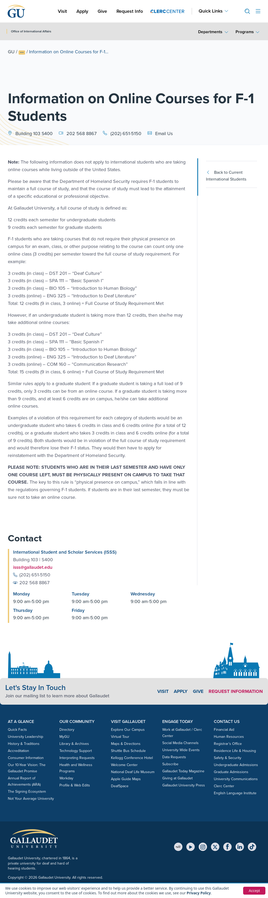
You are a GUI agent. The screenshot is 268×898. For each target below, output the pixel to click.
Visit (62, 11)
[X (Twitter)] (215, 847)
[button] (245, 11)
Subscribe (170, 764)
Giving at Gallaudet (177, 778)
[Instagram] (203, 847)
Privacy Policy (199, 892)
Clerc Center (224, 786)
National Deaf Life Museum (132, 772)
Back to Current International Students (226, 175)
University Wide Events (181, 750)
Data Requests (174, 757)
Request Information (235, 691)
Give (102, 11)
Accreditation (18, 751)
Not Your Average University (31, 798)
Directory (66, 729)
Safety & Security (227, 758)
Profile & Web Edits (74, 785)
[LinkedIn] (240, 847)
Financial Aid (224, 729)
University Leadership (25, 736)
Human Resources (229, 736)
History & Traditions (24, 743)
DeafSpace (120, 786)
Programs (245, 32)
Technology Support (75, 751)
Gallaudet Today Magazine (183, 771)
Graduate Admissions (231, 772)
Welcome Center (124, 765)
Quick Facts (17, 729)
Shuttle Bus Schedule (128, 751)
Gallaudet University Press (183, 785)
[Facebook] (227, 847)
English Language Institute (235, 793)
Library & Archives (74, 743)
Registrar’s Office (228, 743)
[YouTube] (190, 847)
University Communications (236, 779)
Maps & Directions (126, 743)
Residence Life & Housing (235, 751)
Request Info (129, 11)
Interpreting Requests (77, 758)
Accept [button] (254, 891)
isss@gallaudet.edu (33, 567)
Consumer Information (26, 758)
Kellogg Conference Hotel (132, 758)
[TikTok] (252, 847)
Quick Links (211, 11)
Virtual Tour (120, 736)
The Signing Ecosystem (27, 791)
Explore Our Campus (128, 729)
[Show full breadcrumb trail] (22, 52)
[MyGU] (178, 847)
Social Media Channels (180, 743)
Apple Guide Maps (126, 779)
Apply (83, 11)
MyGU (64, 736)
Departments (210, 32)
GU (11, 51)
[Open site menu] (258, 11)
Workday (66, 778)
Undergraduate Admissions (236, 765)
